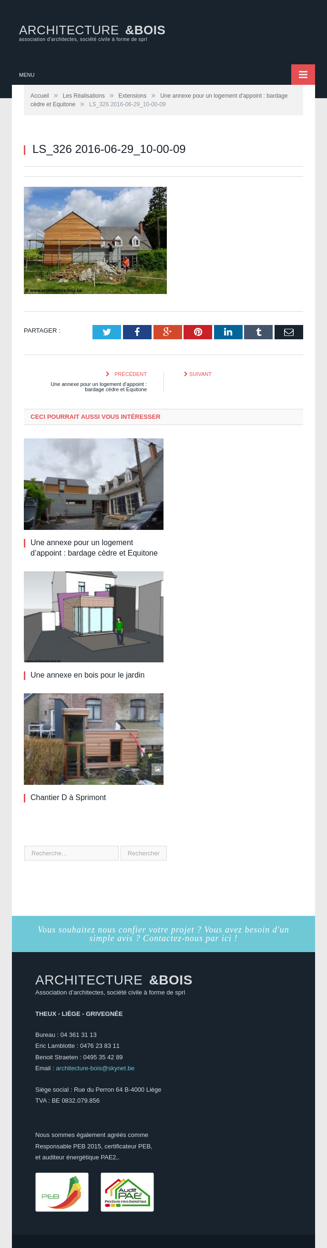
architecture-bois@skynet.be (95, 1068)
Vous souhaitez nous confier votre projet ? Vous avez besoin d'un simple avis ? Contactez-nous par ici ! (163, 934)
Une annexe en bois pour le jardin (87, 675)
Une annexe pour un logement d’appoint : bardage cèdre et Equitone (99, 386)
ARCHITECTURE (92, 32)
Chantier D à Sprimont (68, 797)
